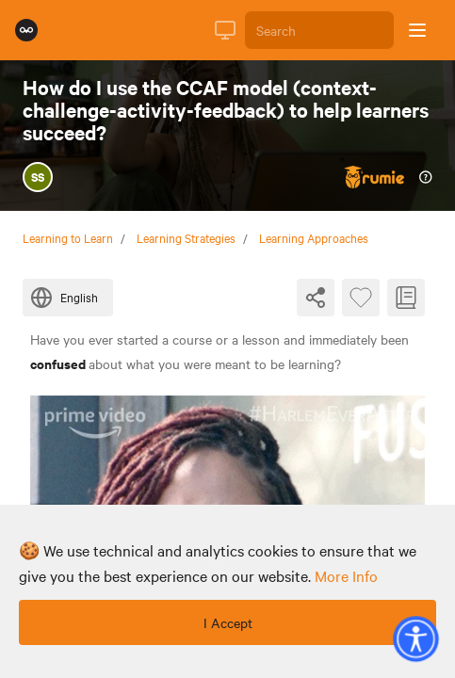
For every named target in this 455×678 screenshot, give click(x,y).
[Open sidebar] (417, 30)
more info (346, 575)
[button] (415, 638)
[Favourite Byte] (360, 297)
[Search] (319, 30)
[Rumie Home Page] (26, 30)
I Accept (227, 622)
